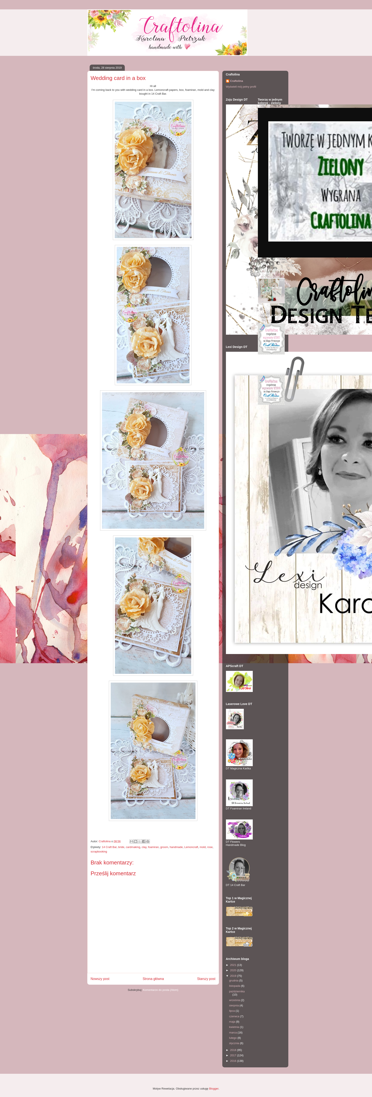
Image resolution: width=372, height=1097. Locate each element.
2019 (233, 975)
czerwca (234, 1016)
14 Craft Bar (109, 847)
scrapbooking (99, 851)
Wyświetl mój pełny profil (241, 86)
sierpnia (234, 1005)
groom (164, 847)
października (237, 991)
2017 (233, 1055)
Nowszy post (100, 979)
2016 (233, 1060)
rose (210, 847)
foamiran (153, 847)
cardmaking (133, 847)
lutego (233, 1037)
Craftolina (236, 80)
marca (233, 1032)
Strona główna (153, 979)
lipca (232, 1010)
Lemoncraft (191, 847)
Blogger (213, 1088)
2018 (233, 1050)
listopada (235, 985)
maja (232, 1021)
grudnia (234, 980)
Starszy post (206, 979)
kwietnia (234, 1027)
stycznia (234, 1043)
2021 (233, 965)
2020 (233, 970)
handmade (176, 847)
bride (121, 847)
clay (144, 847)
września (235, 1000)
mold (203, 847)
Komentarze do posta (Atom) (160, 989)
